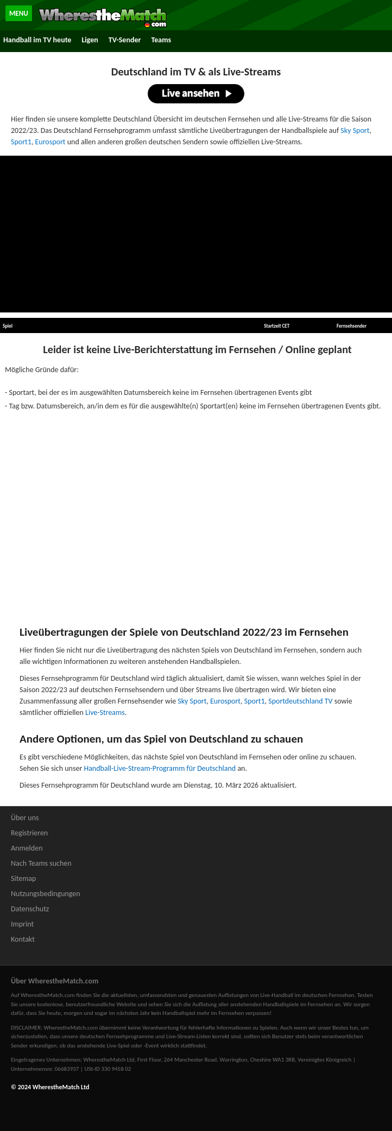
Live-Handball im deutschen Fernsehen (308, 995)
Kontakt (23, 939)
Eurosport (50, 141)
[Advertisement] (196, 234)
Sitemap (23, 878)
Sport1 (21, 141)
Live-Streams (105, 712)
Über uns (25, 817)
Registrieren (29, 833)
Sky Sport (354, 130)
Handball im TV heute (37, 39)
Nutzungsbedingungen (45, 893)
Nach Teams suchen (41, 863)
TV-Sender (125, 39)
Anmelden (27, 848)
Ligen (89, 39)
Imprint (22, 924)
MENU (18, 13)
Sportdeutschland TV (300, 701)
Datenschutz (30, 908)
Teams (161, 39)
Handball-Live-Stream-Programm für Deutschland (160, 768)
